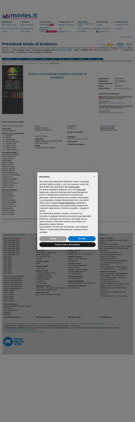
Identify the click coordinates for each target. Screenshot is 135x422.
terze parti (81, 189)
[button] (94, 176)
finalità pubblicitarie (67, 203)
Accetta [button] (81, 238)
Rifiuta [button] (53, 238)
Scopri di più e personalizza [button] (67, 244)
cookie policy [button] (74, 187)
